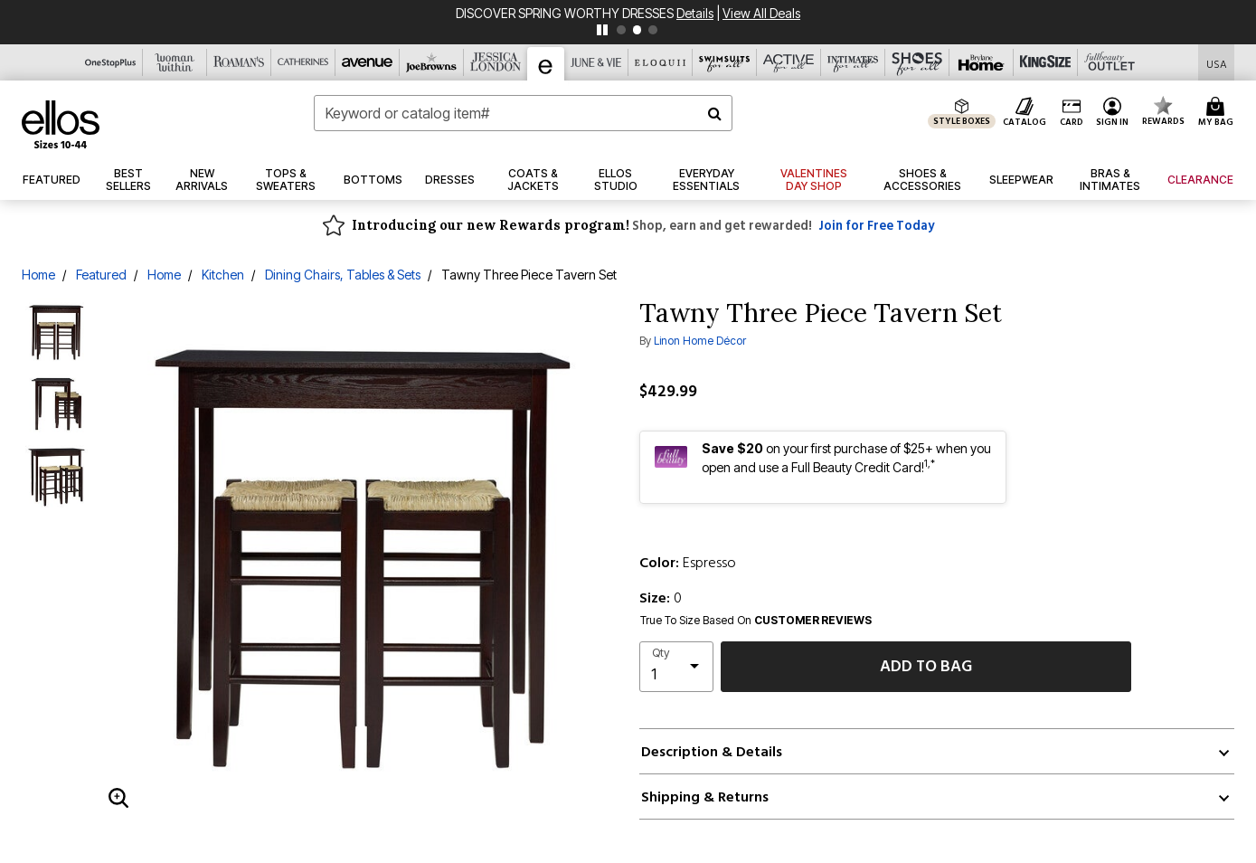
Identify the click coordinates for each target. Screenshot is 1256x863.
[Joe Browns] (432, 62)
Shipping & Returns (705, 797)
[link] (616, 180)
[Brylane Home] (981, 62)
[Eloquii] (660, 62)
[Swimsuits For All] (725, 62)
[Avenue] (367, 62)
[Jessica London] (496, 62)
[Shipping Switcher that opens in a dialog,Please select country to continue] (1216, 63)
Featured (101, 274)
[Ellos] (546, 64)
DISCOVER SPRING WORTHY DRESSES (566, 13)
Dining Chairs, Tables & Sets (342, 274)
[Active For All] (789, 62)
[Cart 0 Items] (1218, 113)
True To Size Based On (756, 620)
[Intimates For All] (853, 62)
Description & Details (711, 751)
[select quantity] (676, 666)
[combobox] (523, 113)
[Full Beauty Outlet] (1110, 62)
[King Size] (1046, 62)
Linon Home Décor (700, 340)
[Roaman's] (239, 62)
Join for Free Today (876, 225)
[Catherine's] (303, 62)
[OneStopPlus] (111, 62)
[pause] (602, 30)
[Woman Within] (175, 62)
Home (38, 274)
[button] (1113, 113)
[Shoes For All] (917, 62)
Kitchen (223, 274)
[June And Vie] (596, 62)
